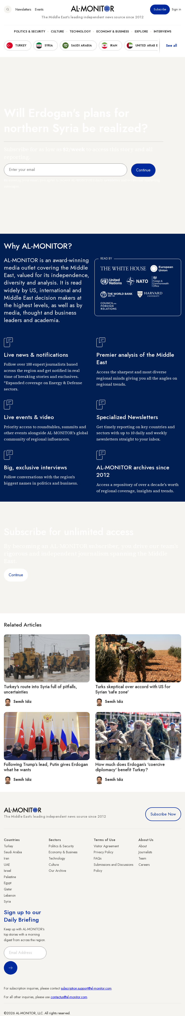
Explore (141, 31)
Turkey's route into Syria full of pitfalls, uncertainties (40, 689)
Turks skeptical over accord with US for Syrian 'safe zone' (132, 689)
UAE (7, 864)
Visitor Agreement (106, 846)
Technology (80, 31)
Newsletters (23, 9)
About (143, 846)
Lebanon (10, 895)
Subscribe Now (163, 814)
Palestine (10, 876)
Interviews (162, 31)
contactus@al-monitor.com (69, 997)
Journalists (145, 852)
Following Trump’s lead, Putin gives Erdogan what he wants (46, 767)
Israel (7, 870)
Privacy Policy (103, 852)
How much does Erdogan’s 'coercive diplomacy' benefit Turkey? (130, 767)
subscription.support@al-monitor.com (86, 988)
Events (39, 9)
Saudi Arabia (13, 852)
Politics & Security (29, 31)
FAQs (97, 858)
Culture (57, 31)
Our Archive (57, 870)
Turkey (8, 846)
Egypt (7, 882)
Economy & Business (112, 31)
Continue (16, 575)
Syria (7, 901)
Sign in (176, 9)
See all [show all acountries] (171, 45)
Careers (144, 864)
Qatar (8, 889)
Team (142, 858)
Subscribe (160, 9)
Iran (6, 858)
